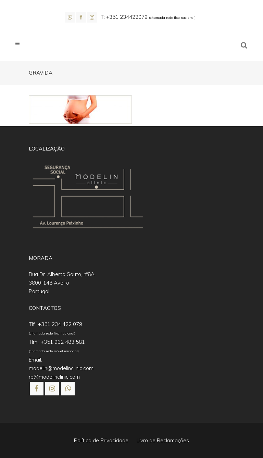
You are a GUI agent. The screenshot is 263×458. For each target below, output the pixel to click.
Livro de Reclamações (163, 440)
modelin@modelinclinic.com (61, 368)
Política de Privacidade (101, 440)
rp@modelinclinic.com (54, 377)
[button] (13, 444)
